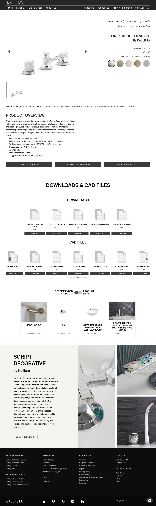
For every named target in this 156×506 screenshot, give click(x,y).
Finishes (46, 463)
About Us (51, 8)
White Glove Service (87, 466)
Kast (118, 482)
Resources (103, 8)
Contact (139, 8)
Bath (10, 8)
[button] (150, 500)
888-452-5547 (122, 460)
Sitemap (82, 483)
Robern (119, 476)
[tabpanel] (78, 318)
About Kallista (48, 460)
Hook (63, 325)
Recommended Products (64, 292)
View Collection (25, 437)
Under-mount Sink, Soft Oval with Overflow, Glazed (92, 327)
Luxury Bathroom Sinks (15, 463)
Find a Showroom (122, 8)
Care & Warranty (127, 165)
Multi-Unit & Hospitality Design (55, 469)
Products (89, 8)
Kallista (9, 106)
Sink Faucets (50, 106)
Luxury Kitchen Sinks (14, 482)
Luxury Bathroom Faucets (16, 460)
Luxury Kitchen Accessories (17, 485)
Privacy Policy (84, 472)
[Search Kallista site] (148, 8)
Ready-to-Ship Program (52, 472)
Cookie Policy (84, 475)
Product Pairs (88, 292)
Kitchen (20, 8)
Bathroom (19, 106)
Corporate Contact (86, 463)
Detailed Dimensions (78, 165)
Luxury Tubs (10, 469)
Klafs (118, 479)
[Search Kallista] (130, 501)
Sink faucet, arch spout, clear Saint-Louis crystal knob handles (122, 326)
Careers (82, 460)
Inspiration (36, 8)
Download (35, 233)
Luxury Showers (12, 466)
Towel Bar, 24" (34, 325)
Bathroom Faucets (34, 106)
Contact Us (120, 463)
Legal (81, 469)
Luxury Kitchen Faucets (15, 479)
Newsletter (47, 482)
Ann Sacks (120, 473)
